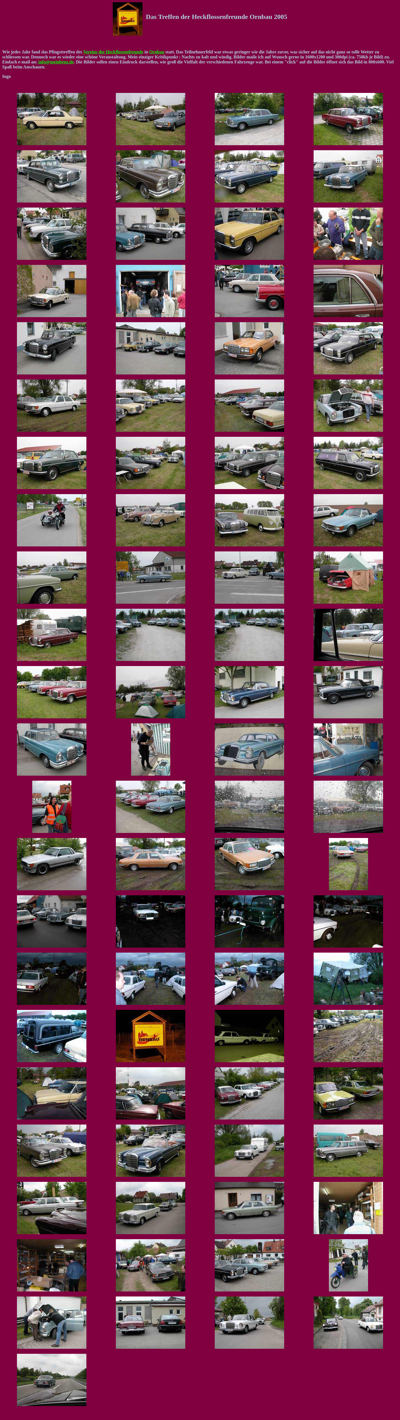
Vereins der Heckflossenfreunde (113, 52)
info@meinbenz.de (55, 62)
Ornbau (156, 52)
